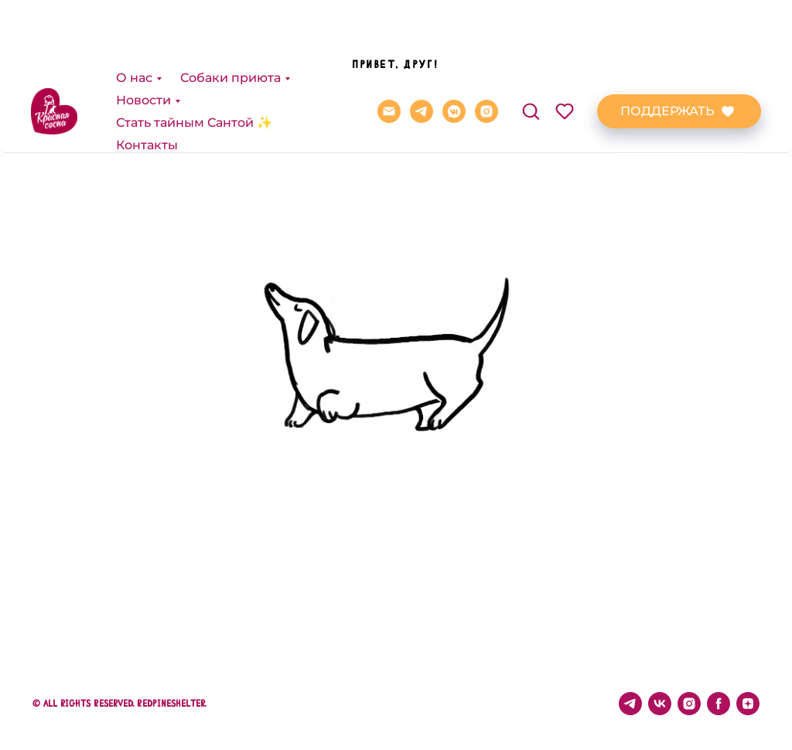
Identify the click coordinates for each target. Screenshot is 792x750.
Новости (143, 29)
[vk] (659, 703)
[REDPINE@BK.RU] (389, 41)
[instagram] (486, 41)
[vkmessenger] (454, 41)
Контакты (147, 74)
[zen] (748, 703)
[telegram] (421, 41)
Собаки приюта (230, 7)
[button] (530, 40)
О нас (134, 7)
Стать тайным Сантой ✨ (194, 52)
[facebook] (718, 703)
